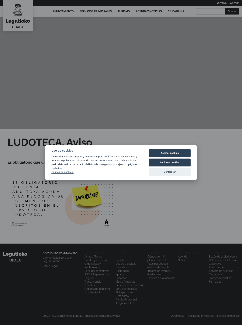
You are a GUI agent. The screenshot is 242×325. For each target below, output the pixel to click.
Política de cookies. (62, 171)
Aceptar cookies (170, 153)
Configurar (170, 171)
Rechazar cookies (170, 162)
